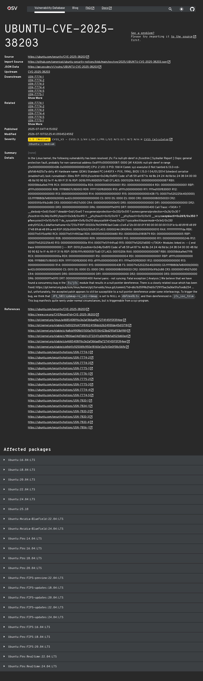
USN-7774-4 (36, 87)
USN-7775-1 (36, 94)
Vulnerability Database (49, 8)
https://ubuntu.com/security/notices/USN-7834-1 (58, 406)
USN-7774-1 (36, 77)
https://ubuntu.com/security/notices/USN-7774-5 (59, 395)
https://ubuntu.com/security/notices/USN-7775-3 (59, 384)
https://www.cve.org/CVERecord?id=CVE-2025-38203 (61, 315)
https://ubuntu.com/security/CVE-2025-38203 (57, 57)
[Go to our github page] (192, 9)
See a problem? (142, 33)
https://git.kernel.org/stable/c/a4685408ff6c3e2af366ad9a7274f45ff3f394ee (77, 341)
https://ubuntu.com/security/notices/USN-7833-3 (58, 417)
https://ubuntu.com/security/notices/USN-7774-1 (58, 352)
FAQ (88, 8)
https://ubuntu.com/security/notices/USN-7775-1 (58, 368)
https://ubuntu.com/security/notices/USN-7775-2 (59, 379)
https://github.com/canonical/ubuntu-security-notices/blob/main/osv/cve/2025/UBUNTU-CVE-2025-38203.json (97, 62)
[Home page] (12, 9)
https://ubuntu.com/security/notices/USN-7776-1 (58, 374)
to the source (182, 37)
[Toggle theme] (181, 9)
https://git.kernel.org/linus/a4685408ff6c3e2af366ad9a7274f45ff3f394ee (75, 320)
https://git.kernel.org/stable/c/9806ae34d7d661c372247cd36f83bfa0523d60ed (77, 336)
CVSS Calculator (156, 139)
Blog (75, 8)
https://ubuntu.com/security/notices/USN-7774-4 (59, 390)
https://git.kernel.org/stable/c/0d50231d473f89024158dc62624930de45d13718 (78, 325)
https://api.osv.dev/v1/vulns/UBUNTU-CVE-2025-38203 (63, 67)
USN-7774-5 (36, 91)
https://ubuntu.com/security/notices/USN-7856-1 (58, 428)
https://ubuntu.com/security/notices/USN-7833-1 (58, 401)
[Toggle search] (170, 9)
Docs (105, 8)
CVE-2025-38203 (39, 72)
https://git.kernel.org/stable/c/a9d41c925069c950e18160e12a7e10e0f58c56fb (76, 347)
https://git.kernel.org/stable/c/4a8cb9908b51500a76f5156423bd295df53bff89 (77, 331)
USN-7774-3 (36, 84)
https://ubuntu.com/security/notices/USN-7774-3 (59, 363)
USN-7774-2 (36, 80)
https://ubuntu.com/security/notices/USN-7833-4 (58, 422)
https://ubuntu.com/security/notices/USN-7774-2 (59, 358)
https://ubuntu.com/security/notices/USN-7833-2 (58, 411)
